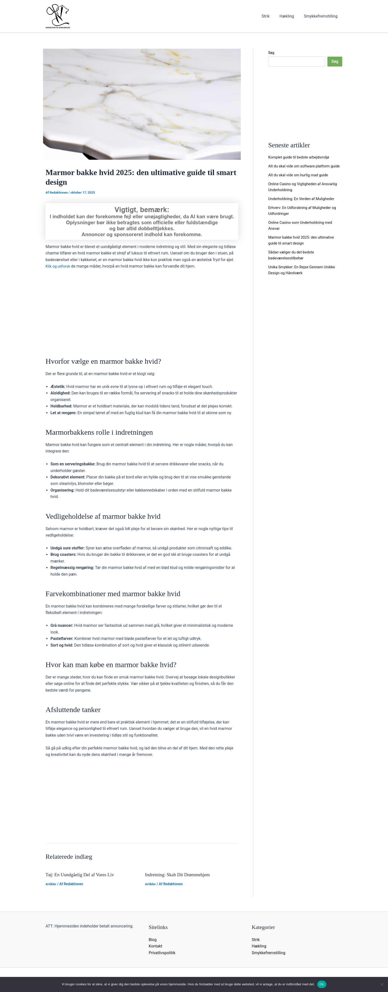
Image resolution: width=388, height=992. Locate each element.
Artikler (51, 884)
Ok (322, 984)
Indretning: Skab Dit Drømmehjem (180, 874)
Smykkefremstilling (322, 16)
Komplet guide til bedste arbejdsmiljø (301, 157)
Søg (271, 53)
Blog (153, 939)
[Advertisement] (142, 310)
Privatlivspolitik (162, 952)
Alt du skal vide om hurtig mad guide (300, 181)
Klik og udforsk (59, 266)
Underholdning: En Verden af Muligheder (303, 204)
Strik (270, 16)
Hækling (289, 16)
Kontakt (155, 946)
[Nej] (381, 984)
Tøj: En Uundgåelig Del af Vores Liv (82, 874)
